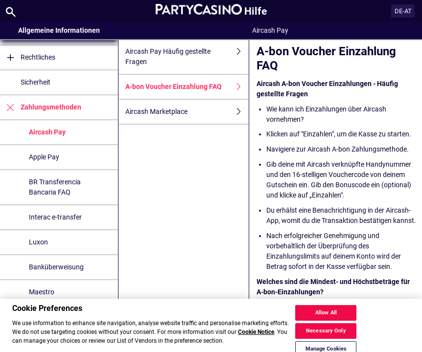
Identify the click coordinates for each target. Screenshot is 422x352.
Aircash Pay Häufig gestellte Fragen (186, 57)
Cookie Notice (256, 337)
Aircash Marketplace (186, 112)
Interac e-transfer (55, 217)
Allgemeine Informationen (59, 30)
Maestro (41, 292)
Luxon (38, 242)
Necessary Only (326, 336)
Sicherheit (35, 82)
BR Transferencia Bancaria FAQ (55, 187)
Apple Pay (44, 157)
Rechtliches (27, 57)
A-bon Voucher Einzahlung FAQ (186, 87)
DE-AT (403, 11)
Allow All (326, 318)
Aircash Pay (47, 132)
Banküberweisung (56, 267)
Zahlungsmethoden (40, 107)
